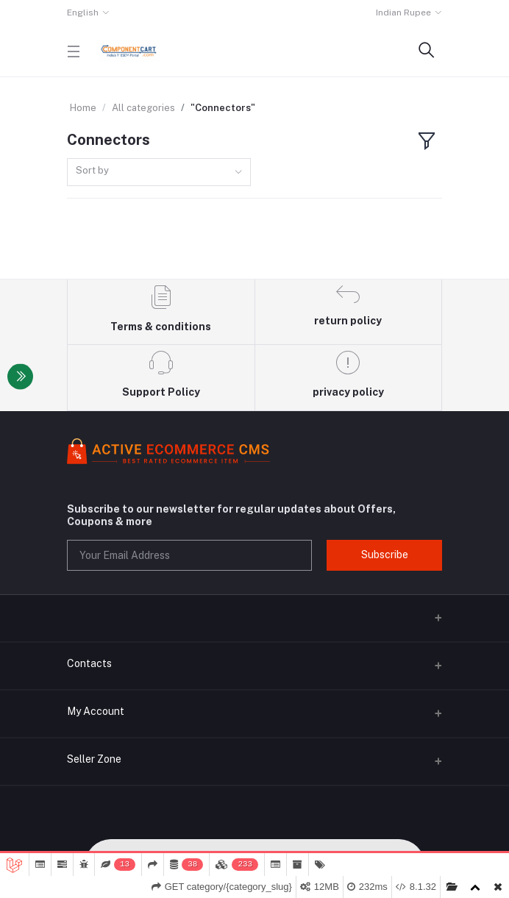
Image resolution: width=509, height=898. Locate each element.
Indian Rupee (403, 12)
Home (83, 107)
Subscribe (384, 554)
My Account (95, 711)
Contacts (89, 663)
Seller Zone (94, 759)
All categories (143, 107)
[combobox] (159, 172)
